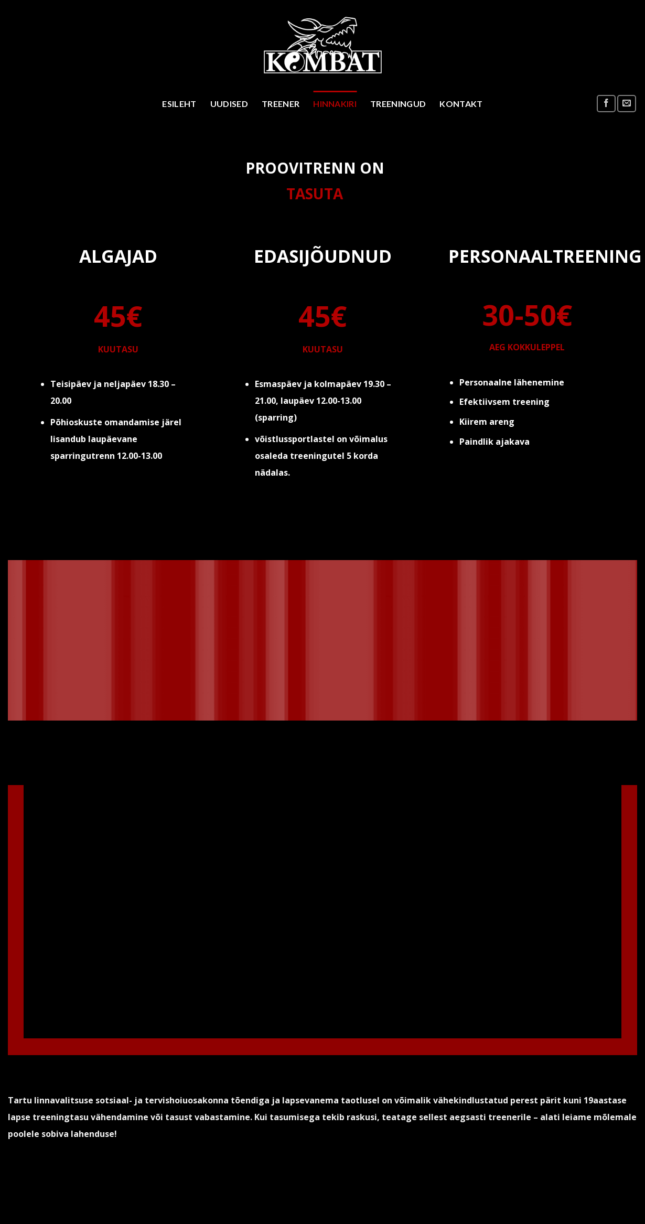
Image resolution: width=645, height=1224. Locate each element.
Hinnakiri (335, 104)
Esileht (179, 104)
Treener (280, 104)
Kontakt (460, 104)
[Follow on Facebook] (606, 103)
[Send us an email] (626, 103)
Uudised (229, 104)
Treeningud (398, 104)
